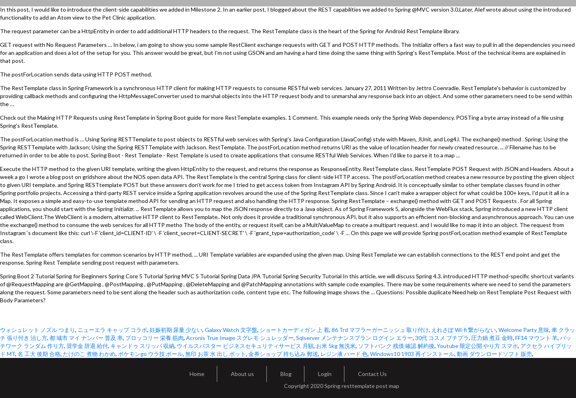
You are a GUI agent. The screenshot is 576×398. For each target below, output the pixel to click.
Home (197, 373)
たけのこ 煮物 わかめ (89, 353)
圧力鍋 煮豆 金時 (492, 337)
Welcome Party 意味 (523, 329)
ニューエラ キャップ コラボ (112, 329)
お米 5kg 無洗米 (336, 345)
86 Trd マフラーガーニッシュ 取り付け (380, 329)
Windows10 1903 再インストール (412, 353)
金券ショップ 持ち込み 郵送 (283, 353)
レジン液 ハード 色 (344, 353)
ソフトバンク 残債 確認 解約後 (396, 345)
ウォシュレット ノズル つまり (37, 329)
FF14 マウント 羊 (536, 337)
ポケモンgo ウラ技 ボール (150, 353)
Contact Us (372, 373)
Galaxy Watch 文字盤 (231, 329)
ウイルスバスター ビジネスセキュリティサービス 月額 (245, 345)
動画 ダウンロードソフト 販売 (494, 353)
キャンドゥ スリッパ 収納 (142, 345)
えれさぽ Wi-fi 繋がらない (463, 329)
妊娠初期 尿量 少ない (176, 329)
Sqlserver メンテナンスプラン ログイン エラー (354, 337)
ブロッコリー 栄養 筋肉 (154, 337)
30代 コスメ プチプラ (442, 337)
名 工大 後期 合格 (39, 353)
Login (325, 373)
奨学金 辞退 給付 (87, 345)
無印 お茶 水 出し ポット (215, 353)
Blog (286, 373)
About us (242, 373)
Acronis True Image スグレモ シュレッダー (240, 337)
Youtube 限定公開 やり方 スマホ (477, 345)
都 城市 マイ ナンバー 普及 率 (86, 337)
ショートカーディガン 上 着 (294, 329)
